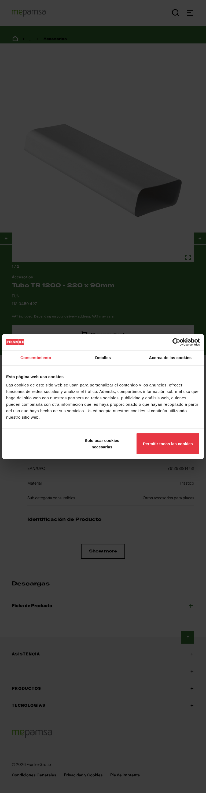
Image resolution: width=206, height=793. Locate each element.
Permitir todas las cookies (168, 443)
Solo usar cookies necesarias (102, 443)
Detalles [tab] (103, 357)
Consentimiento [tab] (35, 357)
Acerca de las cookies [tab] (170, 357)
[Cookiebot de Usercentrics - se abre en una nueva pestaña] (176, 342)
